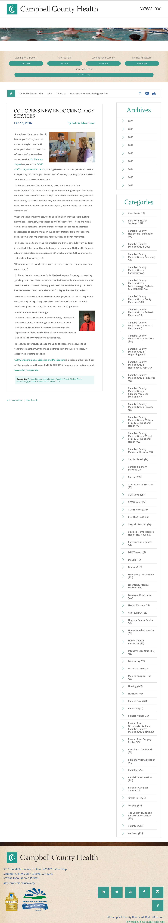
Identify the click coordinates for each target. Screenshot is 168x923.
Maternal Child (138, 663)
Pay (53, 64)
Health (146, 64)
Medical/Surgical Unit (140, 672)
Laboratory (136, 656)
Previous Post (15, 391)
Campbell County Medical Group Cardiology (137, 262)
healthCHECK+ (137, 607)
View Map (61, 865)
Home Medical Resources (136, 637)
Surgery (135, 801)
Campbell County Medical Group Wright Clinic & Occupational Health (140, 430)
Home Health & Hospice (141, 626)
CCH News (136, 488)
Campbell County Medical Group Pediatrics (137, 370)
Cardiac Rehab (138, 452)
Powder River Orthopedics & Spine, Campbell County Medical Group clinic (141, 723)
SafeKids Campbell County (138, 785)
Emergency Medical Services (138, 580)
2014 (130, 160)
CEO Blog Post (138, 510)
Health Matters (139, 599)
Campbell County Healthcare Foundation (140, 225)
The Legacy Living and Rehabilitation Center (140, 811)
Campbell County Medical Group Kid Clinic (141, 330)
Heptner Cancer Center (140, 616)
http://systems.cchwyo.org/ (19, 879)
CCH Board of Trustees (141, 479)
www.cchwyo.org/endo (26, 360)
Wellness (136, 829)
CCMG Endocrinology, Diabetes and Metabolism (39, 350)
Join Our (84, 64)
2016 (49, 84)
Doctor (135, 561)
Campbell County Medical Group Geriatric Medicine (141, 304)
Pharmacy (135, 703)
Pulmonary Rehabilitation (138, 757)
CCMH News (138, 503)
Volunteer (135, 821)
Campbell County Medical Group (41, 370)
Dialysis (134, 553)
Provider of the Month (140, 746)
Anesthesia (136, 204)
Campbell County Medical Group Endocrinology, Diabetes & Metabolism (141, 276)
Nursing (135, 681)
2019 (130, 120)
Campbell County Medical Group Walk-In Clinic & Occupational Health (140, 414)
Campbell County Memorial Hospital (140, 444)
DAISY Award (137, 546)
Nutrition (135, 688)
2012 (130, 176)
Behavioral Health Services (138, 214)
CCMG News (137, 495)
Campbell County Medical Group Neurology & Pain (140, 357)
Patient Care (55, 372)
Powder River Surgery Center (140, 736)
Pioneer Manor (138, 711)
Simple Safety (137, 793)
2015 (130, 152)
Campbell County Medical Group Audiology (137, 248)
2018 (130, 128)
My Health (115, 64)
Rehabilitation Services (140, 775)
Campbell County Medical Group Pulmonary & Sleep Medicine (138, 385)
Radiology (136, 765)
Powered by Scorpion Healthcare (145, 918)
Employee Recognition (140, 591)
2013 (130, 168)
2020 (130, 111)
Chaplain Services (140, 518)
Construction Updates (140, 537)
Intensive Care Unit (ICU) (141, 647)
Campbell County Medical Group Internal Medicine (140, 317)
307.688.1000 (150, 9)
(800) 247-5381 (30, 874)
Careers (134, 470)
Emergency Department (141, 570)
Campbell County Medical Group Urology (141, 399)
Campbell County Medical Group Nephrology (137, 344)
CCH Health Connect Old (30, 84)
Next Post (32, 391)
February (61, 84)
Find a (22, 64)
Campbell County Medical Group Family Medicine (140, 291)
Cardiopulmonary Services (137, 461)
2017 (130, 136)
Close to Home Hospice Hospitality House (141, 527)
